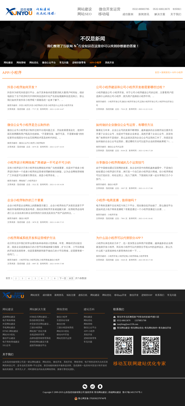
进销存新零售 (79, 62)
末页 (71, 278)
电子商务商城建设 (11, 342)
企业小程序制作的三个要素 (25, 200)
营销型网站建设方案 (39, 342)
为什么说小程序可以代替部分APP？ (120, 237)
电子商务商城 (9, 320)
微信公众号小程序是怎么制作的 (28, 124)
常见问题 (63, 62)
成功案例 (127, 14)
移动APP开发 (63, 334)
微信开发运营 (109, 9)
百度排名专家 (63, 320)
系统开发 (109, 62)
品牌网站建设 (9, 317)
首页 (157, 72)
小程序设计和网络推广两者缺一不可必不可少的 (39, 162)
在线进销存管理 (37, 334)
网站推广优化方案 (38, 331)
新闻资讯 (143, 14)
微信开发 (134, 295)
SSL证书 (6, 345)
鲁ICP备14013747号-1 (132, 392)
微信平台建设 (9, 338)
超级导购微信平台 (38, 345)
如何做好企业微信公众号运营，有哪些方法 (124, 124)
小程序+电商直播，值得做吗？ (116, 200)
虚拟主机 (82, 295)
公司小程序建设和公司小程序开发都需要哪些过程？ (130, 87)
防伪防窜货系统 (37, 320)
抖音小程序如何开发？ (22, 87)
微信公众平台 (49, 62)
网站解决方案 (38, 309)
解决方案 (159, 14)
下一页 (62, 278)
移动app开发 (120, 295)
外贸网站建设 (9, 324)
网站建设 (84, 9)
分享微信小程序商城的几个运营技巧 (120, 162)
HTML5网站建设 (10, 331)
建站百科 (89, 309)
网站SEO (84, 14)
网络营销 (21, 62)
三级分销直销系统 (65, 327)
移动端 (103, 14)
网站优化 (33, 62)
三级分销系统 (36, 327)
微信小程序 (62, 317)
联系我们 (177, 9)
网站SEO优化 (9, 334)
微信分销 (61, 324)
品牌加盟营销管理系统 (40, 338)
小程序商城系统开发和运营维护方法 (31, 237)
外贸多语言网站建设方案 (40, 324)
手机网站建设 (9, 327)
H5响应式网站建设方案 (40, 317)
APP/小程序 (95, 62)
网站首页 (35, 295)
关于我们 (175, 14)
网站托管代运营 (64, 338)
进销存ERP (146, 295)
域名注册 (71, 295)
